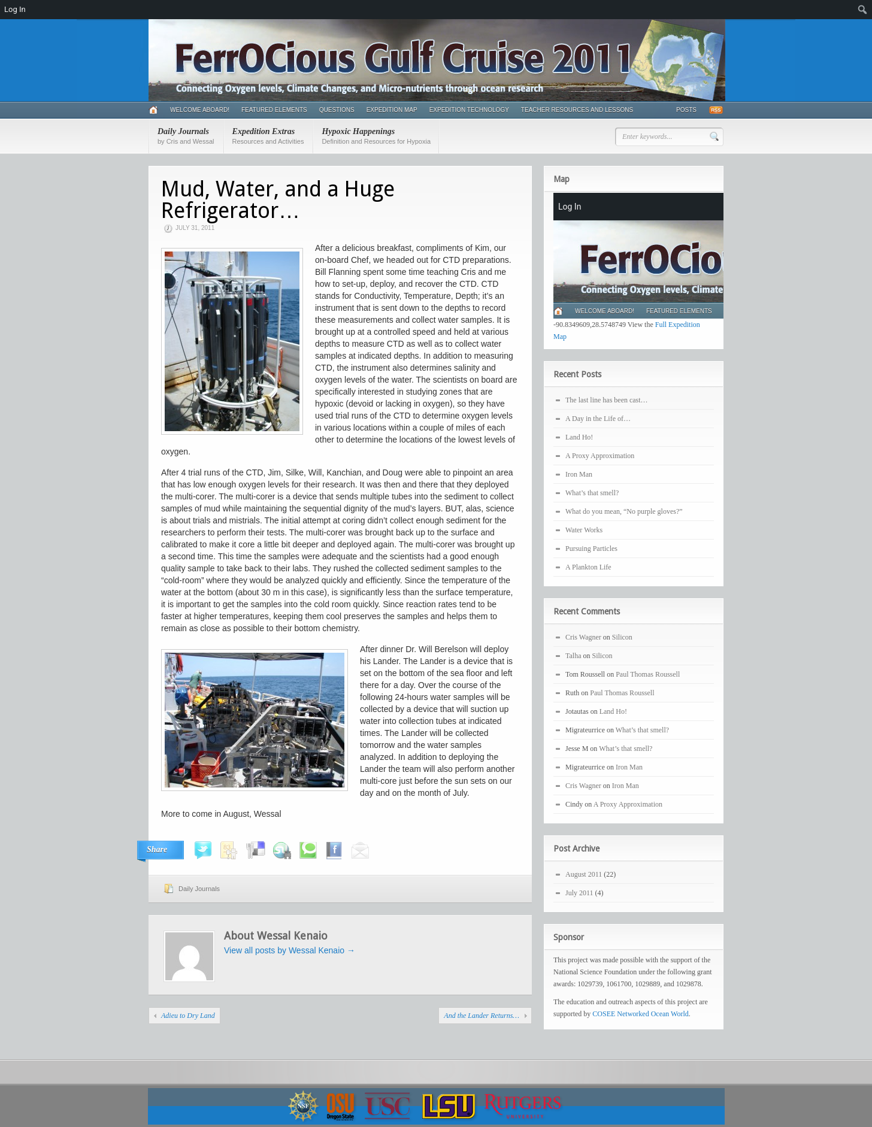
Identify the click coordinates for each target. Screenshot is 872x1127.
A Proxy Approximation (599, 456)
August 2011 (583, 874)
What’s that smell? (592, 493)
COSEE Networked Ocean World (640, 1014)
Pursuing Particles (591, 548)
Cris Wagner (583, 637)
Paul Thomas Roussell (648, 674)
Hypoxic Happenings (376, 136)
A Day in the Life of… (598, 418)
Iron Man (578, 474)
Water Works (583, 530)
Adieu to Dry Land (188, 1015)
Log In (15, 9)
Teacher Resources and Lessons (577, 110)
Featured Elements (274, 110)
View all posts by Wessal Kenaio (289, 950)
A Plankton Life (588, 567)
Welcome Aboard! (199, 110)
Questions (337, 110)
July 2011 (579, 893)
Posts (686, 110)
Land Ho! (579, 437)
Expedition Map (392, 110)
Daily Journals (186, 136)
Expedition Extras (268, 136)
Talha (573, 656)
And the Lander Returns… (481, 1015)
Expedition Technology (469, 110)
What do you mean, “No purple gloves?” (624, 511)
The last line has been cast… (606, 400)
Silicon (622, 637)
